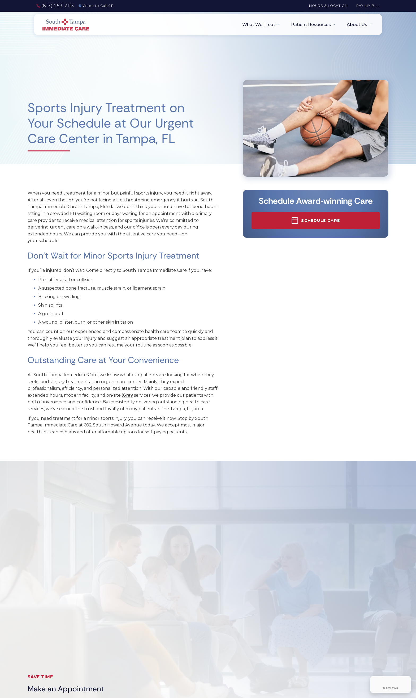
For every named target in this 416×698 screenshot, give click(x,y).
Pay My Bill (368, 6)
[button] (259, 24)
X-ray (127, 395)
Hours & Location (328, 6)
